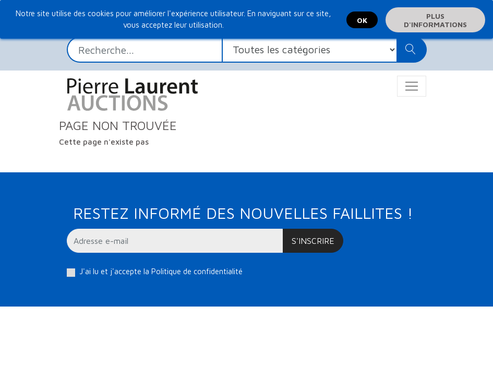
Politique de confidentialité (197, 271)
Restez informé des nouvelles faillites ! (243, 213)
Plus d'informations (435, 20)
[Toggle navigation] (411, 86)
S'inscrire (313, 240)
